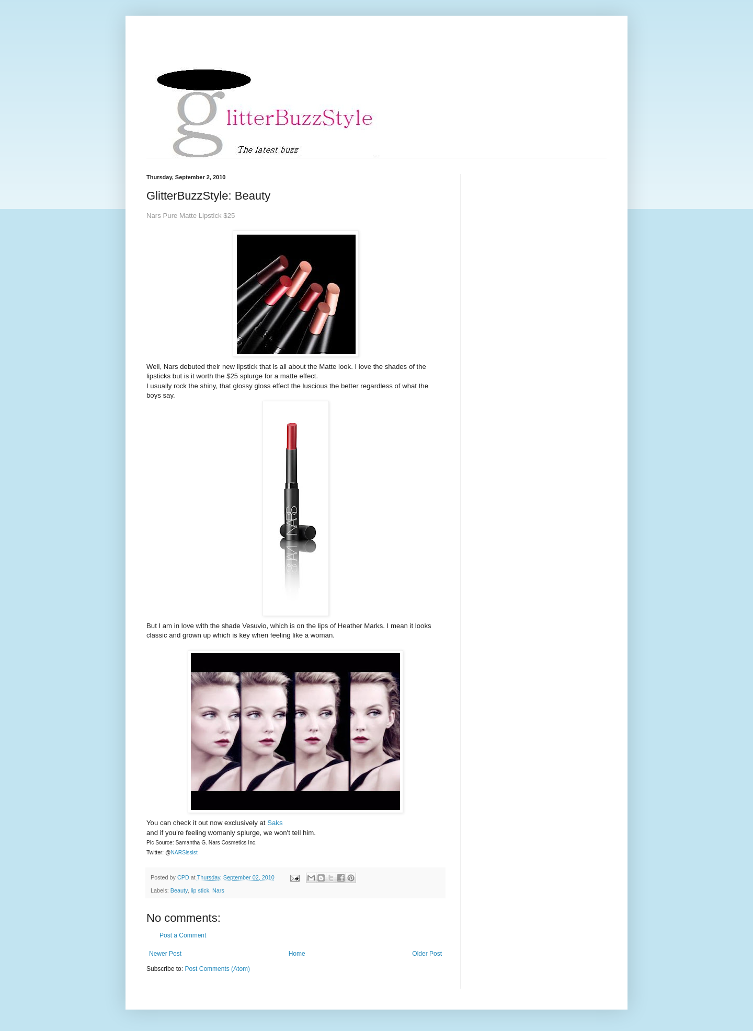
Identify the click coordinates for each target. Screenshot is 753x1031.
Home (297, 953)
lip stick (200, 890)
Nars (218, 890)
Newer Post (165, 953)
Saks (274, 823)
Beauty (179, 890)
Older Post (427, 953)
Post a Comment (182, 935)
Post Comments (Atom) (217, 968)
